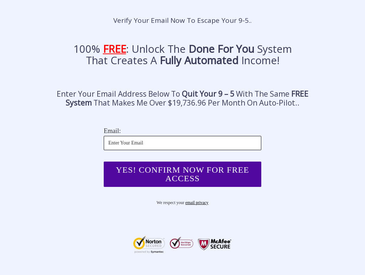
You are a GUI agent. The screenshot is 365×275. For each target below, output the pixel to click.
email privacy (197, 202)
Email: (112, 130)
